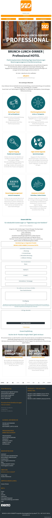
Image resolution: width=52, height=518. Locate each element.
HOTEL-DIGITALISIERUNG (9, 437)
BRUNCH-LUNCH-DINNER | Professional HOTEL (38, 396)
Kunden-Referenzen (6, 476)
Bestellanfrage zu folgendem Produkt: (26, 243)
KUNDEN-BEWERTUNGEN (7, 464)
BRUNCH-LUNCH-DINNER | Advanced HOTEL (39, 398)
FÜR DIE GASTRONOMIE (8, 423)
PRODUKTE (5, 439)
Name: (25, 264)
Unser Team (4, 475)
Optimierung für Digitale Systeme (9, 392)
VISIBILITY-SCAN (6, 442)
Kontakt (3, 494)
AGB (2, 493)
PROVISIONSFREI (6, 436)
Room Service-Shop (6, 396)
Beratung (26, 251)
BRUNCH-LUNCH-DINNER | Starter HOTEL (38, 394)
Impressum (4, 496)
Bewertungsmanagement (7, 395)
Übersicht (8, 19)
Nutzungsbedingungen (7, 498)
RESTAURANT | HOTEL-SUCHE (10, 426)
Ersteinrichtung (26, 253)
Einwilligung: (26, 301)
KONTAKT (24, 13)
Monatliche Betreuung (26, 255)
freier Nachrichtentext (25, 290)
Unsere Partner (5, 484)
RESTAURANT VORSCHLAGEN (8, 457)
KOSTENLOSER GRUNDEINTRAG (9, 456)
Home (2, 491)
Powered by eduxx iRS (47, 517)
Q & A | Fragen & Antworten (8, 460)
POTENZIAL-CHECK (7, 441)
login (2, 501)
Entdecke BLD (4, 459)
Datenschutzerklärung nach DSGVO (10, 499)
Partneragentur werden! (7, 465)
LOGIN (28, 13)
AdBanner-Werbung (26, 258)
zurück (26, 19)
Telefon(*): (26, 270)
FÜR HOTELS (5, 425)
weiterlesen (43, 19)
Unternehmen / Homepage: (26, 281)
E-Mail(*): (25, 275)
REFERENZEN (5, 444)
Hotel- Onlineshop (5, 398)
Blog (2, 462)
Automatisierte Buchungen (8, 393)
